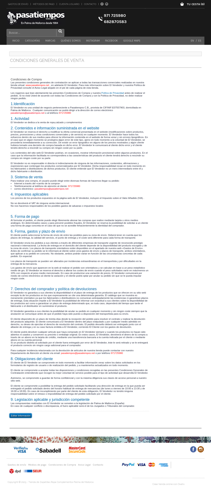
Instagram (93, 40)
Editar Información (20, 415)
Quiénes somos (71, 40)
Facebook (111, 40)
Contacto (90, 4)
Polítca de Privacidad (112, 93)
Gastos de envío (18, 4)
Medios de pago (37, 464)
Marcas (50, 40)
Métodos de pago (43, 4)
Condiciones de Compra (62, 464)
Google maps (131, 40)
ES (199, 40)
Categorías (32, 40)
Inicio (16, 40)
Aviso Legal (84, 464)
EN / (194, 40)
